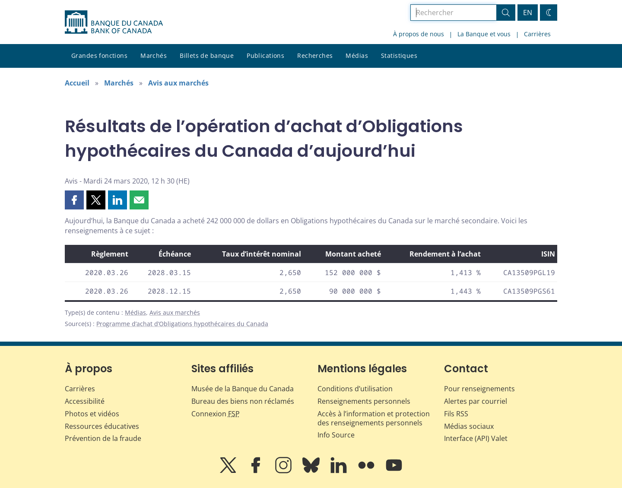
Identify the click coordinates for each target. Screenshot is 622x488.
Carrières (537, 34)
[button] (74, 199)
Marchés (153, 55)
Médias (357, 55)
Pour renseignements (479, 388)
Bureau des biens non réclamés (242, 401)
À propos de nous (418, 34)
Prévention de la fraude (103, 438)
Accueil (77, 83)
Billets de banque (207, 55)
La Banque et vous (484, 34)
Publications (265, 55)
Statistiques (399, 55)
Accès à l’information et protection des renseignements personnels (373, 418)
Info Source (336, 435)
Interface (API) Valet (476, 438)
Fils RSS (456, 413)
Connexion (215, 413)
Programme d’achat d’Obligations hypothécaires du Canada (182, 324)
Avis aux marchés (178, 83)
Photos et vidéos (92, 413)
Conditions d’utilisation (355, 388)
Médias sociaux (469, 426)
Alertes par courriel (475, 401)
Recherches (315, 55)
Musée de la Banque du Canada (242, 388)
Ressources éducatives (102, 426)
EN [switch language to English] (527, 12)
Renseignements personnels (363, 401)
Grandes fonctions (99, 55)
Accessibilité (85, 401)
